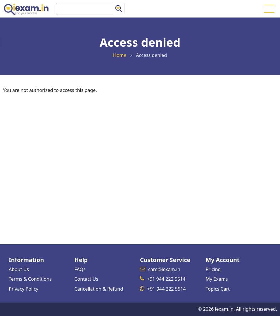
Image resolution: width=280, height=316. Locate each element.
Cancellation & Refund (99, 289)
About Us (19, 269)
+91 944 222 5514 (166, 279)
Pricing (213, 269)
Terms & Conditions (30, 279)
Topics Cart (218, 289)
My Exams (217, 279)
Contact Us (86, 279)
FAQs (80, 269)
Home (120, 55)
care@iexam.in (164, 269)
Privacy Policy (23, 289)
